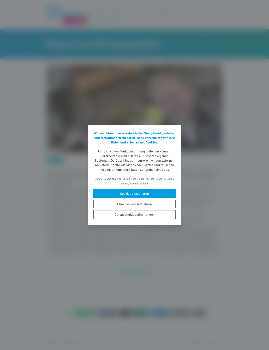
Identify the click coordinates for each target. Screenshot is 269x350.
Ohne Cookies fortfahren (134, 204)
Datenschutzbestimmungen (135, 215)
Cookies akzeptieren (134, 194)
